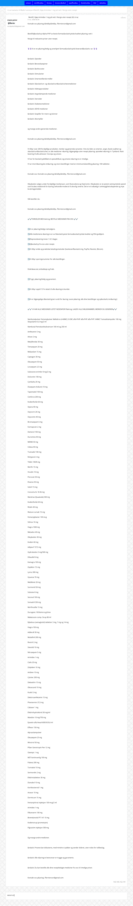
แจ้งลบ (123, 17)
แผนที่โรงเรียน (73, 3)
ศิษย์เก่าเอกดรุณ (26, 10)
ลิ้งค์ (94, 3)
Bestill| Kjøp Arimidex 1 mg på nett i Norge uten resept (55, 10)
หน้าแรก (28, 3)
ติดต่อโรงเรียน (85, 3)
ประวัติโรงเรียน (38, 3)
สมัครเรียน (102, 3)
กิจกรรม (49, 3)
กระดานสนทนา (13, 10)
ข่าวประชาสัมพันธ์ (60, 3)
